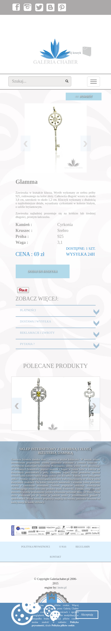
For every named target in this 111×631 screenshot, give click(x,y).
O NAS (62, 546)
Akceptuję (87, 614)
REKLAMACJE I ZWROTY (37, 332)
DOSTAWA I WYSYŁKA (35, 321)
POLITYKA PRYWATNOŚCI (35, 546)
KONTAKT (55, 557)
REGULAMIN (82, 546)
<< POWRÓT (83, 96)
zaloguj (72, 21)
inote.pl (62, 587)
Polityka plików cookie (63, 625)
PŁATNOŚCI (28, 310)
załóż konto (90, 21)
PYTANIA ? (27, 344)
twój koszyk (83, 53)
